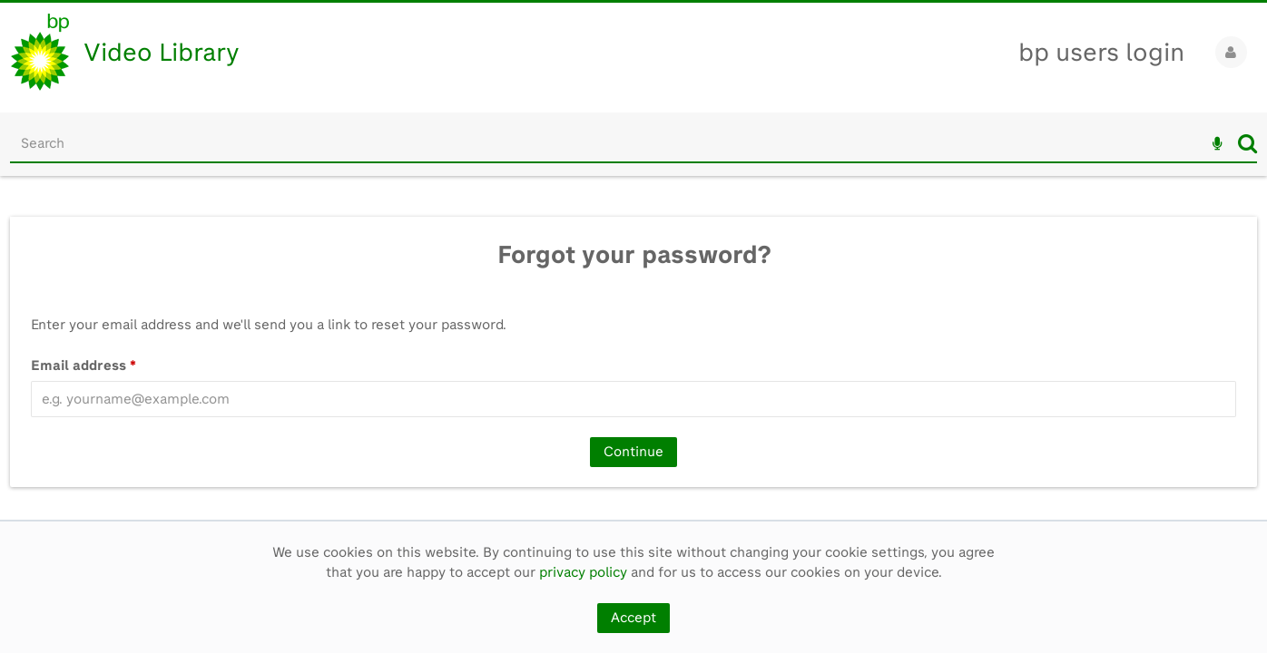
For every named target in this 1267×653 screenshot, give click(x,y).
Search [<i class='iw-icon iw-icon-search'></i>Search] (1247, 143)
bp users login (1101, 52)
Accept (633, 617)
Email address (83, 365)
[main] (633, 348)
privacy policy (583, 572)
